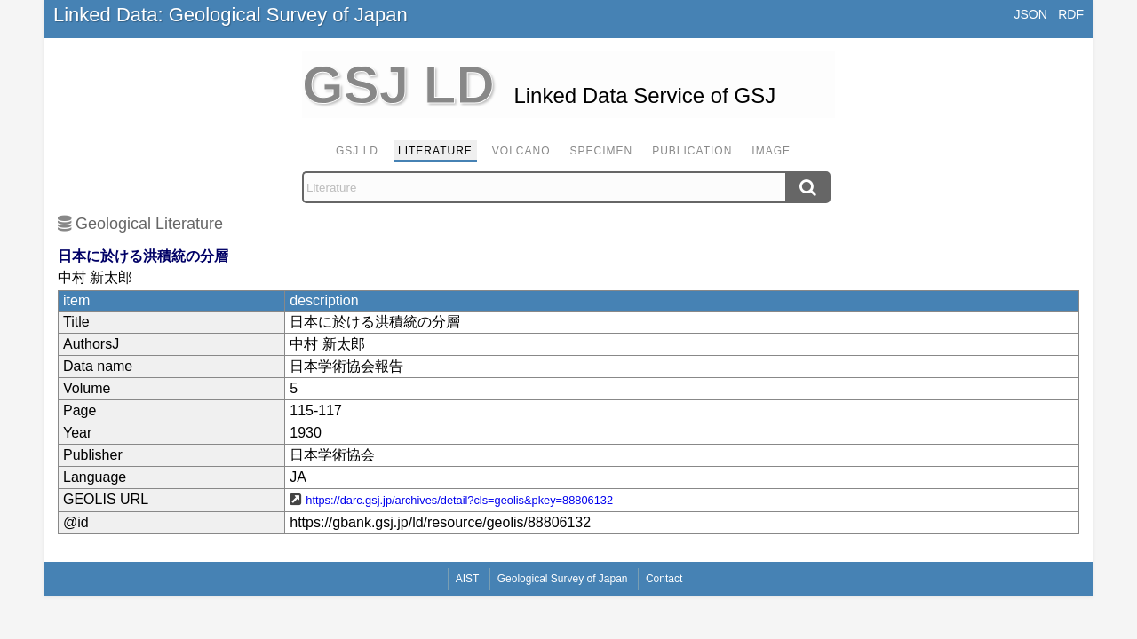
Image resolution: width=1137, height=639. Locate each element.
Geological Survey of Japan (562, 578)
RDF (1071, 14)
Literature (435, 151)
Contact (664, 578)
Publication (692, 151)
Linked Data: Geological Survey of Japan (230, 15)
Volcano (521, 151)
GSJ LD (357, 151)
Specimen (601, 151)
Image (771, 151)
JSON (1030, 14)
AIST (468, 578)
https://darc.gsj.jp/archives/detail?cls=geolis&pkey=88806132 (459, 500)
